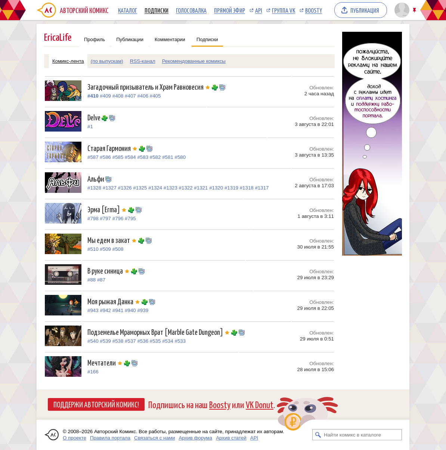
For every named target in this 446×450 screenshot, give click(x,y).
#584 (130, 157)
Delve (94, 117)
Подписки (156, 10)
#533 (180, 341)
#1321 (201, 188)
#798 (93, 218)
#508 (118, 249)
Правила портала (110, 438)
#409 (105, 96)
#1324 (155, 188)
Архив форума (195, 438)
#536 (142, 341)
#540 (93, 341)
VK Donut (259, 404)
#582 (155, 157)
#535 (155, 341)
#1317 (262, 188)
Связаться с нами (154, 438)
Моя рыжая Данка (114, 301)
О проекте (74, 438)
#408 (118, 96)
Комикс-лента (68, 61)
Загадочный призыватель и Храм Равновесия (149, 86)
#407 (130, 96)
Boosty (313, 10)
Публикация (364, 10)
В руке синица (109, 270)
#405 (155, 96)
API (258, 10)
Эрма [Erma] (107, 209)
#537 (130, 341)
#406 (142, 96)
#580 (180, 157)
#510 (93, 249)
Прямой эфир (229, 10)
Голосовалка (191, 10)
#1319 (231, 188)
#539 (105, 341)
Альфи (96, 178)
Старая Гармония (113, 147)
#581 (167, 157)
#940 (130, 310)
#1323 (170, 188)
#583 (142, 157)
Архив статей (231, 438)
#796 (118, 218)
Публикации (129, 39)
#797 (105, 218)
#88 (91, 280)
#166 (93, 372)
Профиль (94, 39)
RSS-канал (142, 61)
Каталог (127, 10)
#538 (118, 341)
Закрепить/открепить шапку (415, 10)
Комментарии (170, 39)
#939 (142, 310)
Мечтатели (105, 362)
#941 (118, 310)
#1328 (94, 188)
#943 (93, 310)
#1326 (125, 188)
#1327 (110, 188)
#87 (101, 280)
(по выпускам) (107, 61)
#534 (167, 341)
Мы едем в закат (112, 239)
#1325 (140, 188)
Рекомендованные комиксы (194, 61)
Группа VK (283, 10)
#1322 (186, 188)
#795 (130, 218)
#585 (118, 157)
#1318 (247, 188)
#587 (93, 157)
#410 (93, 96)
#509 (105, 249)
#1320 (216, 188)
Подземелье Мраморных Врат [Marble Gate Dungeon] (159, 331)
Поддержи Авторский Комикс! (96, 404)
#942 (105, 310)
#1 (90, 126)
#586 (105, 157)
